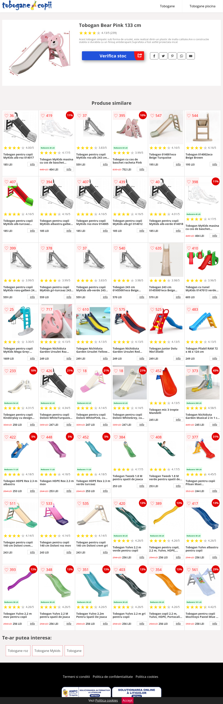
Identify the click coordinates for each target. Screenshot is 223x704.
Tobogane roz (18, 651)
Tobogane (167, 6)
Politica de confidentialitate (113, 676)
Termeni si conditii (76, 676)
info (32, 164)
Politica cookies (147, 676)
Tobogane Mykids (48, 651)
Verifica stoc (122, 55)
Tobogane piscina (202, 6)
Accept (128, 700)
